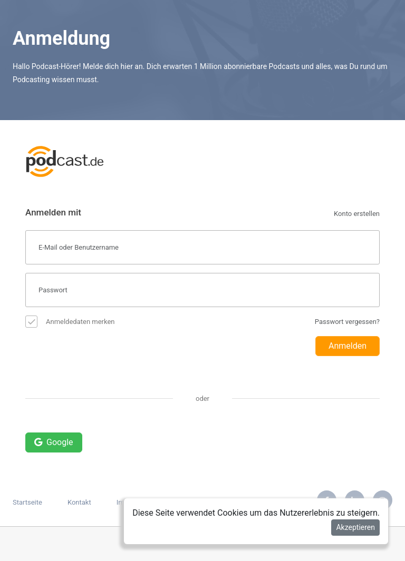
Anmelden (348, 346)
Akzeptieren (355, 527)
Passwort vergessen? (347, 322)
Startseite (27, 502)
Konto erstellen (357, 214)
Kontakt (79, 502)
